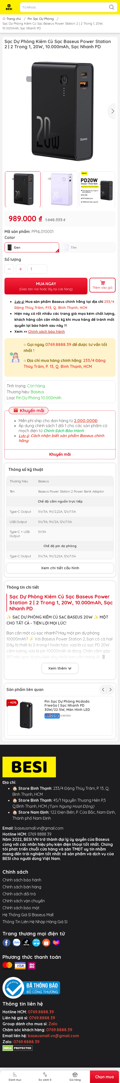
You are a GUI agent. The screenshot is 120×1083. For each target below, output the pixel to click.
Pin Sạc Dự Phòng (41, 19)
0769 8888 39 (39, 871)
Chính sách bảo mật (21, 945)
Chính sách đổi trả (19, 931)
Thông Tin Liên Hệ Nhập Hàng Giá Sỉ (34, 959)
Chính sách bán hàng (21, 924)
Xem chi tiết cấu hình (60, 568)
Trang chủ (12, 19)
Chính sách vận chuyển (23, 938)
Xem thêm (60, 669)
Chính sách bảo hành (21, 917)
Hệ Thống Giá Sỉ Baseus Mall (27, 952)
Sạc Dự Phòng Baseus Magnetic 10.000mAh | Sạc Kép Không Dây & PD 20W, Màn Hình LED (72, 745)
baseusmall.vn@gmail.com (39, 865)
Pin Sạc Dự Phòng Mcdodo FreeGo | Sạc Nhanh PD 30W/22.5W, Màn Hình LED (67, 705)
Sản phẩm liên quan (24, 689)
